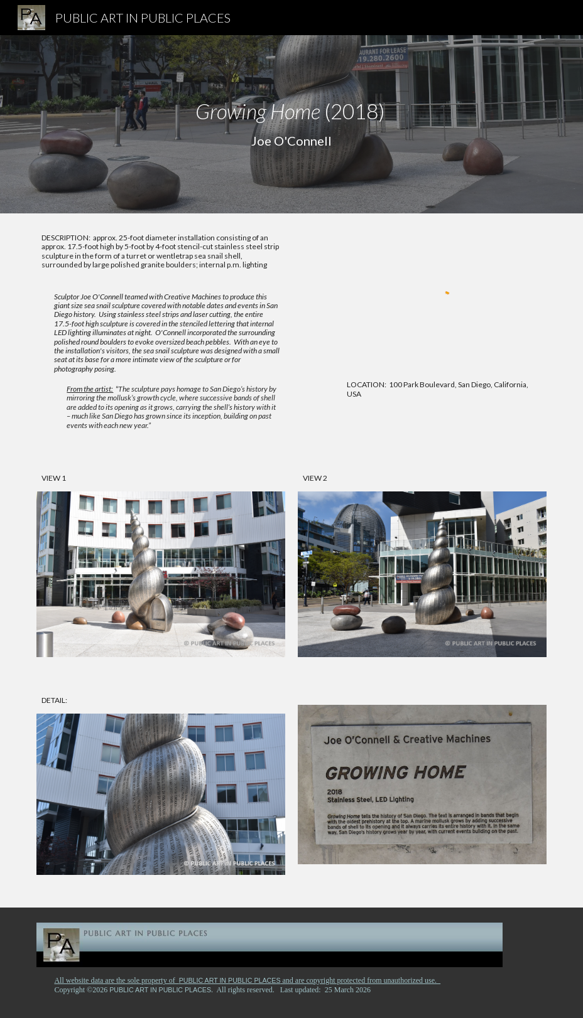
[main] (291, 124)
